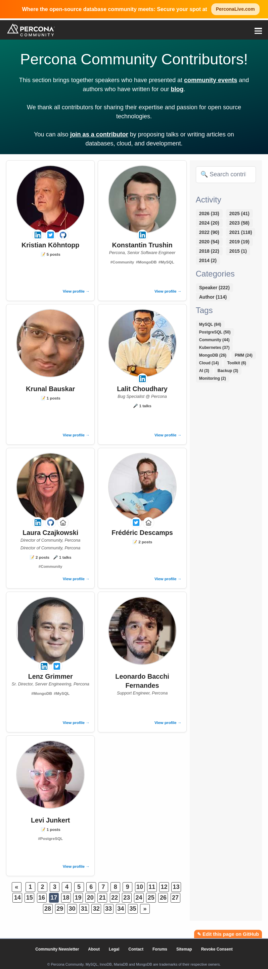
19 (78, 897)
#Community (122, 262)
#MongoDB (146, 262)
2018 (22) (209, 251)
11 (151, 887)
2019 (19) (239, 241)
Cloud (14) (209, 363)
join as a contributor (99, 134)
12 (164, 887)
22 (114, 897)
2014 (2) (208, 260)
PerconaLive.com (235, 9)
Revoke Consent (217, 949)
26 (163, 897)
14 (17, 897)
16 (41, 897)
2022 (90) (209, 232)
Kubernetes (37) (214, 347)
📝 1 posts (50, 398)
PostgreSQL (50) (215, 332)
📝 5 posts (50, 254)
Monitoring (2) (212, 378)
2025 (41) (239, 213)
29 (59, 908)
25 (151, 897)
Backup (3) (228, 370)
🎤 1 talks (142, 406)
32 (96, 908)
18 (65, 897)
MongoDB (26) (212, 355)
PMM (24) (244, 355)
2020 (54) (209, 241)
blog (177, 89)
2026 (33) (209, 213)
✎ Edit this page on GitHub (228, 934)
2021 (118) (240, 232)
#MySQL (166, 262)
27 (175, 897)
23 (126, 897)
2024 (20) (209, 223)
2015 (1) (238, 251)
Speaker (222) (214, 287)
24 (139, 897)
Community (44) (214, 340)
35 (132, 908)
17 (53, 897)
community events (210, 80)
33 (108, 908)
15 (29, 897)
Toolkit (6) (236, 363)
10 (139, 887)
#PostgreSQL (50, 838)
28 (47, 908)
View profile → (76, 291)
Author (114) (213, 297)
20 (90, 897)
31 (84, 908)
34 (120, 908)
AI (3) (204, 370)
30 (72, 908)
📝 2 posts (39, 557)
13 (176, 887)
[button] (258, 30)
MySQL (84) (210, 324)
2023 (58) (239, 223)
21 (102, 897)
